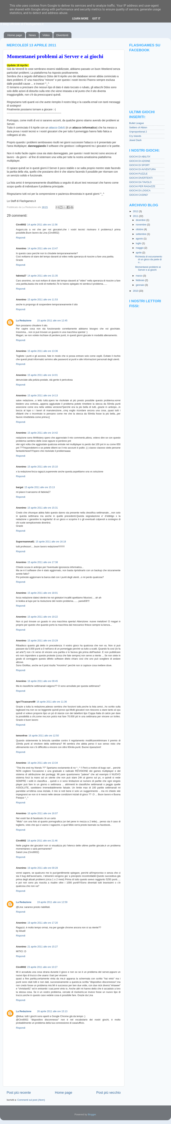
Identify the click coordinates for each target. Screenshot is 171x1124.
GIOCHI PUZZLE (138, 173)
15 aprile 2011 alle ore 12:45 (52, 320)
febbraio (140, 280)
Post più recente (19, 1092)
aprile (139, 252)
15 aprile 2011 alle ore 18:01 (43, 593)
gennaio (140, 285)
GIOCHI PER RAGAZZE (142, 186)
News (32, 35)
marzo (139, 275)
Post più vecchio (108, 1092)
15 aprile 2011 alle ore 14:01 (43, 375)
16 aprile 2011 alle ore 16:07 (43, 813)
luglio (139, 243)
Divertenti (62, 35)
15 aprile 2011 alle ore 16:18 (51, 541)
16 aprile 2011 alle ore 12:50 (43, 735)
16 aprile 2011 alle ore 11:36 (51, 701)
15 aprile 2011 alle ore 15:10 (43, 466)
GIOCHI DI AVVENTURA (142, 169)
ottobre (140, 229)
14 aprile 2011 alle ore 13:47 (43, 248)
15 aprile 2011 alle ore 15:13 (40, 487)
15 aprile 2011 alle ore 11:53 (43, 299)
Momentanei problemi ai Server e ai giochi (55, 56)
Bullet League (136, 123)
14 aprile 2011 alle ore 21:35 (43, 275)
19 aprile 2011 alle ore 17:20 (43, 922)
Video (46, 35)
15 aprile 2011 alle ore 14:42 (43, 433)
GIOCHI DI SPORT (139, 165)
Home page (14, 35)
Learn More (80, 18)
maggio (140, 248)
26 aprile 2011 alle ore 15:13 (52, 1011)
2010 (136, 291)
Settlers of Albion (138, 127)
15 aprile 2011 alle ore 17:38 (43, 562)
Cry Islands (135, 136)
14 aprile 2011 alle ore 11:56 (42, 224)
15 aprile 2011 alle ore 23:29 (43, 640)
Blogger (92, 1114)
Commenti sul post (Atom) (31, 1100)
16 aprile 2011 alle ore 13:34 (43, 763)
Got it (96, 18)
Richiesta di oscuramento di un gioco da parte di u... (148, 259)
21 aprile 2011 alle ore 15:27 (43, 946)
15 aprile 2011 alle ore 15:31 (43, 507)
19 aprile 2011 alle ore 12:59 (52, 902)
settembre (141, 234)
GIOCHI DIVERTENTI (141, 178)
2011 (136, 216)
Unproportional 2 (138, 131)
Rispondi (20, 237)
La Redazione (23, 320)
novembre (141, 224)
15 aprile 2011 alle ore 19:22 (43, 616)
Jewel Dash (135, 140)
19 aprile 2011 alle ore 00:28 (43, 868)
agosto (140, 238)
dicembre (141, 220)
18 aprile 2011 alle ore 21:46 (42, 840)
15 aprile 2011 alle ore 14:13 (43, 395)
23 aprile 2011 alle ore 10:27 (42, 967)
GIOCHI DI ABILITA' (139, 156)
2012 (136, 211)
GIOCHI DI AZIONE (139, 161)
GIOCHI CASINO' (138, 195)
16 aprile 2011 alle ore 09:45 (43, 681)
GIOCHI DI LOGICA (139, 190)
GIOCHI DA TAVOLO (140, 182)
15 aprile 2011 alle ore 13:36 (43, 351)
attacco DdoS (57, 127)
